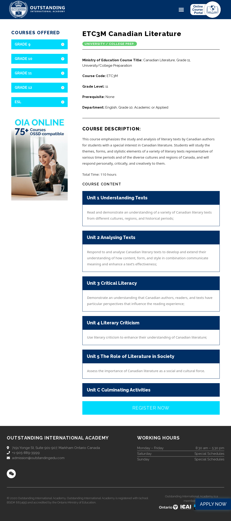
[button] (181, 9)
